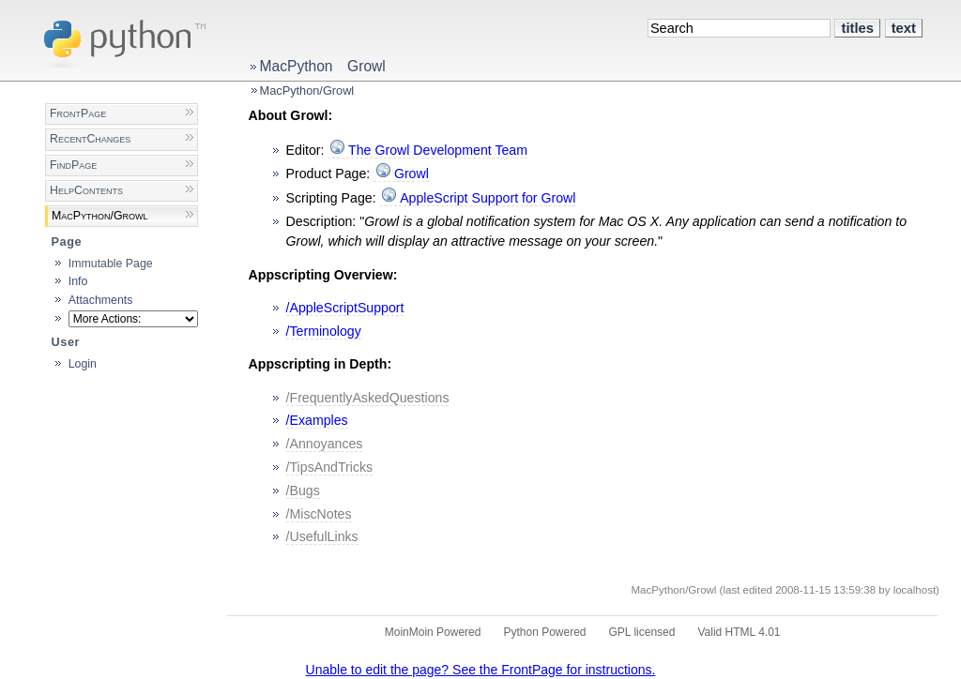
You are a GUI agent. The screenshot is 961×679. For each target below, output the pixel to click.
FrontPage (78, 113)
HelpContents (86, 190)
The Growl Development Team (437, 150)
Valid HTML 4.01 (738, 632)
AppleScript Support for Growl (487, 197)
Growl (366, 66)
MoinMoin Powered (433, 632)
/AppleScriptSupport (345, 307)
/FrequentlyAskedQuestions (368, 397)
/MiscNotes (319, 513)
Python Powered (544, 632)
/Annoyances (324, 443)
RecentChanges (90, 138)
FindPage (73, 165)
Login (83, 363)
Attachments (101, 300)
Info (78, 281)
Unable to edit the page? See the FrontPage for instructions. (481, 669)
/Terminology (323, 331)
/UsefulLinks (322, 536)
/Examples (317, 420)
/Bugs (303, 490)
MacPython (296, 66)
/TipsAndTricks (330, 467)
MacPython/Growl (307, 90)
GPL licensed (642, 632)
